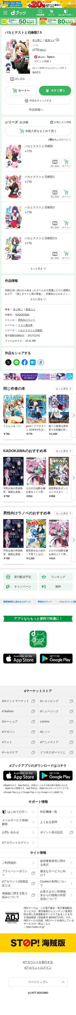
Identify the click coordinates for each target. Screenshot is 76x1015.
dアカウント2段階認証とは (15, 883)
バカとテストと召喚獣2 (40, 176)
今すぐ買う (58, 90)
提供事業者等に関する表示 (53, 862)
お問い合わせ (10, 832)
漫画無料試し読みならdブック (17, 602)
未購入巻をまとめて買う (41, 131)
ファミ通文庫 (25, 325)
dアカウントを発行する (38, 962)
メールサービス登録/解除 (15, 822)
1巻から (52, 139)
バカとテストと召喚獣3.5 (41, 238)
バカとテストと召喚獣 (39, 146)
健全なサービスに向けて (53, 873)
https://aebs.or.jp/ (35, 927)
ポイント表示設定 (51, 832)
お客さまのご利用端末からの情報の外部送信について (53, 895)
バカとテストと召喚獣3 (40, 207)
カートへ (24, 90)
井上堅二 (37, 40)
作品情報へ (36, 109)
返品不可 (36, 72)
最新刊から (65, 139)
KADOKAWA (22, 314)
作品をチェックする (40, 100)
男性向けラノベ (26, 320)
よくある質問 (48, 822)
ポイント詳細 (41, 61)
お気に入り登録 (62, 122)
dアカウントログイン (15, 842)
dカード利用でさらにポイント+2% (48, 68)
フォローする (58, 40)
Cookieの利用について (53, 883)
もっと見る (62, 388)
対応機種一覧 (48, 811)
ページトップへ (38, 982)
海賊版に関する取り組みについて (15, 895)
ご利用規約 (9, 862)
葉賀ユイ (50, 40)
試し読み (20, 78)
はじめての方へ (14, 812)
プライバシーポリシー (15, 873)
